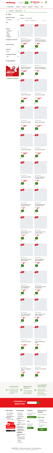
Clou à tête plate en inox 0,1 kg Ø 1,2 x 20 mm (26, 315)
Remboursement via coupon (21, 435)
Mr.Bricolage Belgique (42, 414)
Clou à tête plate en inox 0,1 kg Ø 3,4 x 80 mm (40, 177)
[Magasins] (21, 389)
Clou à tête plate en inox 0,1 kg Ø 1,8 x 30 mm (40, 205)
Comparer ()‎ (44, 20)
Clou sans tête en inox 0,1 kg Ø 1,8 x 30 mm (26, 260)
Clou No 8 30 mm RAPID (26, 149)
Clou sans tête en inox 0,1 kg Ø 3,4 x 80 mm (26, 232)
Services (19, 422)
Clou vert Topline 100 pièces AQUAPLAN (39, 260)
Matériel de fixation (18, 10)
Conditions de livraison (20, 419)
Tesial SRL (37, 449)
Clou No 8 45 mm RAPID (40, 94)
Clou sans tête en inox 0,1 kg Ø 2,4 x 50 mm (40, 232)
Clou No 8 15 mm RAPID (26, 341)
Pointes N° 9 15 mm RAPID (40, 369)
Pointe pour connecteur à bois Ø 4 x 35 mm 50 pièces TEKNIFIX (40, 68)
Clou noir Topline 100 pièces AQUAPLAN (25, 287)
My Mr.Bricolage (10, 419)
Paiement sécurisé (21, 420)
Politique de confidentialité (19, 432)
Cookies (19, 440)
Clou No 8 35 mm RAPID (40, 122)
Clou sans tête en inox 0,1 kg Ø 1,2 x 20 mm (40, 315)
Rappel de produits (21, 437)
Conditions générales (36, 448)
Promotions (19, 413)
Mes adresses (9, 414)
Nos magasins (20, 414)
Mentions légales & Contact (25, 448)
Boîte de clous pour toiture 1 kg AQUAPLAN (40, 287)
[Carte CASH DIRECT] (35, 389)
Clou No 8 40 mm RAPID (26, 122)
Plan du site (19, 442)
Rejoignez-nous (31, 417)
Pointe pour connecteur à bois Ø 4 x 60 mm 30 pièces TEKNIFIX (40, 41)
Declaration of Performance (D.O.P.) (21, 427)
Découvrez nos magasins (12, 78)
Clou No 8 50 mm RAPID (26, 94)
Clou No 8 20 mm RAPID (26, 177)
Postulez (29, 427)
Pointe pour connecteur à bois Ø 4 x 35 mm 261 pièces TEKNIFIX (26, 68)
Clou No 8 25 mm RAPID (40, 149)
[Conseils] (7, 389)
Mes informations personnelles (10, 417)
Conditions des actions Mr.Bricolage (20, 430)
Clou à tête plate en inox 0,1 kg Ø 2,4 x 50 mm (26, 205)
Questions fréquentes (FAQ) (21, 425)
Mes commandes (10, 413)
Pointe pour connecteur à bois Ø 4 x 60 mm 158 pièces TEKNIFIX (26, 41)
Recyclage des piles (21, 438)
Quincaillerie (11, 10)
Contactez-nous (20, 416)
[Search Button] (26, 2)
